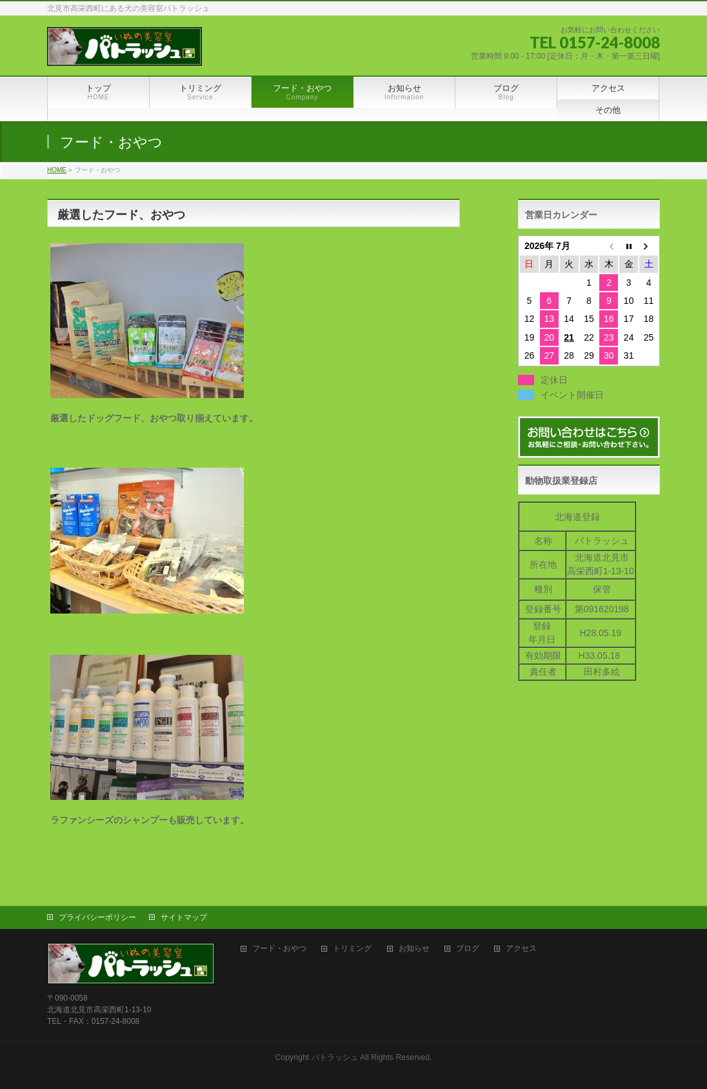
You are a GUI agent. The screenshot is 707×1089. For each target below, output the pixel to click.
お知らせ (414, 947)
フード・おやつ (279, 947)
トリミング (352, 947)
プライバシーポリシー (97, 916)
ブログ (467, 947)
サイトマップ (184, 916)
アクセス (521, 947)
